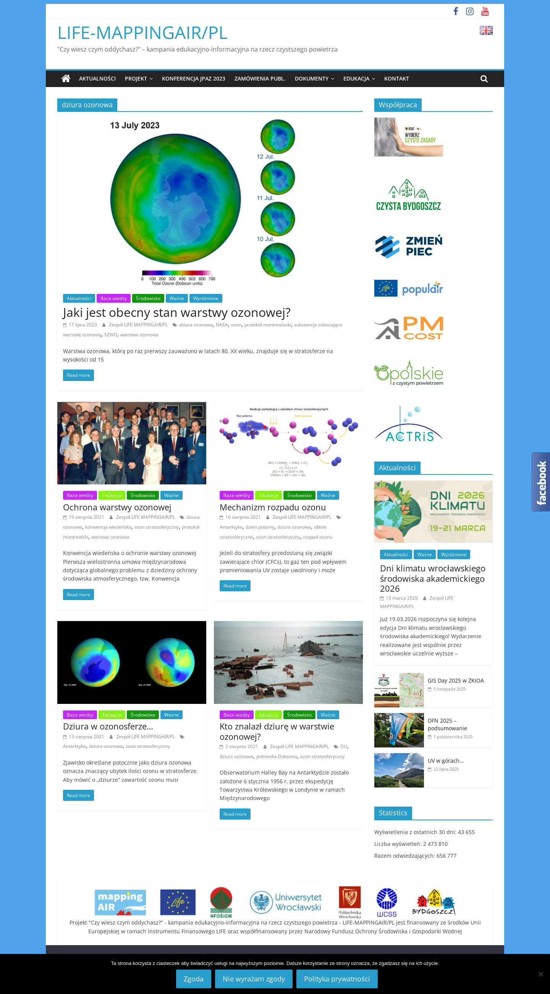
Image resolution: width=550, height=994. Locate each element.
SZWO (110, 334)
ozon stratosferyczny (156, 527)
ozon (236, 324)
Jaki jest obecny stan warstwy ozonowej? (177, 312)
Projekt (136, 78)
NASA (222, 324)
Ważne (177, 298)
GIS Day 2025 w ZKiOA (456, 680)
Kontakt (396, 78)
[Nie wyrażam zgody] (540, 974)
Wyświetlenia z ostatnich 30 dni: (416, 832)
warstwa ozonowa (139, 334)
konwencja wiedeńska (108, 527)
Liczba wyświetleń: (398, 843)
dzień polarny (260, 527)
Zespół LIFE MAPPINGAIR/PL (139, 324)
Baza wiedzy (113, 298)
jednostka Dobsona (276, 756)
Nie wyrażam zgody (254, 978)
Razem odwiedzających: (405, 855)
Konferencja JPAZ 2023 (193, 78)
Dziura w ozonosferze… (108, 726)
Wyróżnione (205, 298)
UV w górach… (446, 760)
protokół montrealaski (267, 324)
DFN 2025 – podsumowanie (447, 724)
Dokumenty (311, 78)
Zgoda (194, 978)
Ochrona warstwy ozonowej (117, 507)
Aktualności (97, 78)
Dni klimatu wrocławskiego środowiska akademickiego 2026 (432, 578)
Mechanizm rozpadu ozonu (273, 507)
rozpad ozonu (317, 536)
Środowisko (148, 298)
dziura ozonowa (196, 324)
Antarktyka (231, 527)
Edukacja (356, 78)
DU (343, 746)
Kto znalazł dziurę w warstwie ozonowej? (277, 731)
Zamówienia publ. (260, 78)
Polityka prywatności (337, 978)
